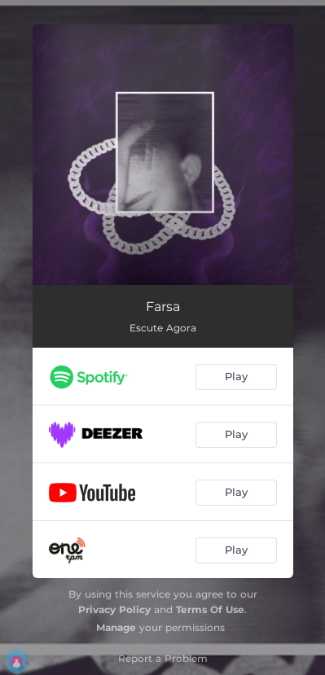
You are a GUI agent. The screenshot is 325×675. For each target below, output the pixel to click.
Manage (116, 627)
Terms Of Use (210, 609)
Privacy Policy (114, 609)
